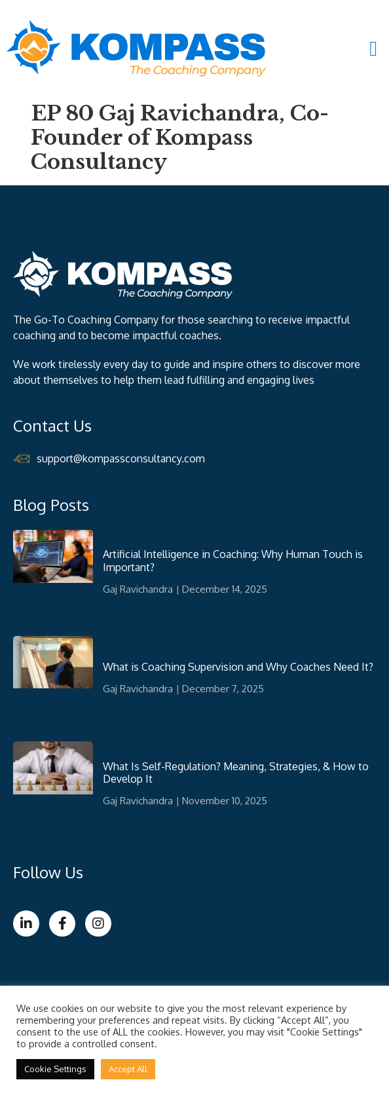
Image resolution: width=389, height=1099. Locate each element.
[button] (373, 48)
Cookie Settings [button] (55, 1069)
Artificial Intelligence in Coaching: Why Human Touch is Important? (233, 560)
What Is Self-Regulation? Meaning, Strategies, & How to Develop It (236, 772)
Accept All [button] (128, 1069)
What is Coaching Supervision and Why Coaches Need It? (238, 666)
